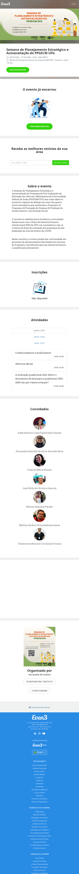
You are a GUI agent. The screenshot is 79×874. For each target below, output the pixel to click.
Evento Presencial (39, 768)
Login (74, 4)
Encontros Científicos (39, 799)
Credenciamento (39, 848)
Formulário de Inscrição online (39, 836)
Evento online (39, 771)
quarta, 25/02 (39, 330)
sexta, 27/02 (39, 343)
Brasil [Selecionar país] (39, 752)
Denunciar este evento (39, 707)
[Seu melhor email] (31, 162)
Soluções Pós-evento (39, 827)
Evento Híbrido (39, 774)
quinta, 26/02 (39, 337)
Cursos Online (39, 793)
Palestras (39, 796)
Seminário (39, 783)
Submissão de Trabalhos (39, 830)
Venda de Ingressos (39, 821)
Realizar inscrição (18, 70)
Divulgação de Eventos (39, 818)
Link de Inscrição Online (39, 839)
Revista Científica (39, 815)
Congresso (39, 777)
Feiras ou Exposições (39, 802)
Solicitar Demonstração (39, 864)
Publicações (39, 812)
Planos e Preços (40, 870)
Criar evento (39, 858)
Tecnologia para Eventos (39, 833)
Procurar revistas (39, 126)
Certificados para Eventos (39, 845)
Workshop (39, 787)
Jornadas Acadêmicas (40, 790)
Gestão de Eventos (40, 824)
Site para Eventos (39, 842)
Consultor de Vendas (39, 867)
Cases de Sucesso (39, 861)
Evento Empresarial (39, 765)
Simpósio (39, 780)
